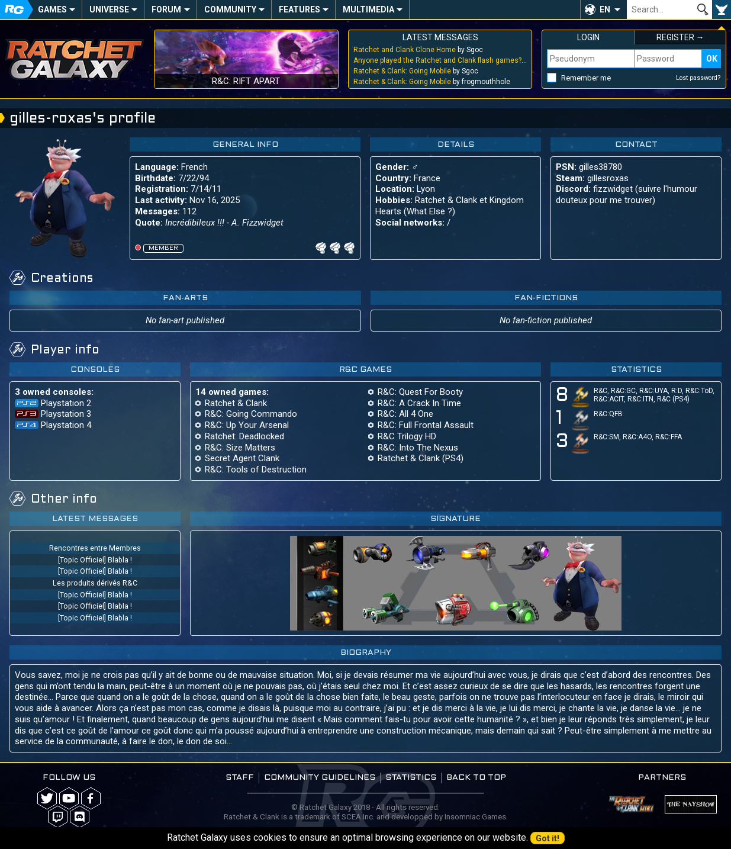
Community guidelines (319, 778)
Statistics (410, 778)
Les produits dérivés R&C (95, 582)
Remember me (586, 77)
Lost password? (698, 78)
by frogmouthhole (431, 82)
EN (605, 9)
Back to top (476, 778)
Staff (240, 778)
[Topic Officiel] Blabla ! (95, 559)
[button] (603, 9)
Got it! (547, 838)
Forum (166, 9)
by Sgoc (418, 50)
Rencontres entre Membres (95, 548)
